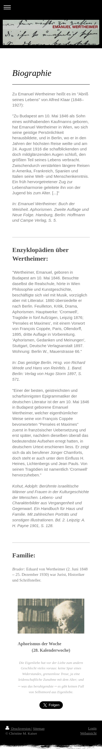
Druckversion (18, 729)
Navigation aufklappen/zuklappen (51, 7)
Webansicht (88, 733)
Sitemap (39, 729)
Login (92, 728)
